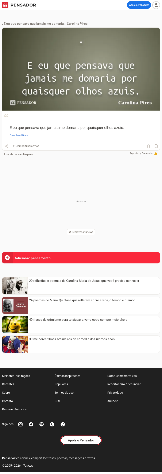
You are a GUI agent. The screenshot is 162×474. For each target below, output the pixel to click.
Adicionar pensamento (26, 257)
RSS (57, 401)
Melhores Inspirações (16, 376)
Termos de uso (64, 392)
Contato (7, 401)
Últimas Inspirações (67, 376)
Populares (61, 384)
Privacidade (115, 392)
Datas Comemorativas (122, 376)
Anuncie (112, 401)
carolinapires (25, 154)
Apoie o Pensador (139, 5)
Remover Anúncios (14, 409)
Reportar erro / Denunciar (124, 384)
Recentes (8, 384)
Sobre (6, 392)
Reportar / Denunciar (141, 153)
